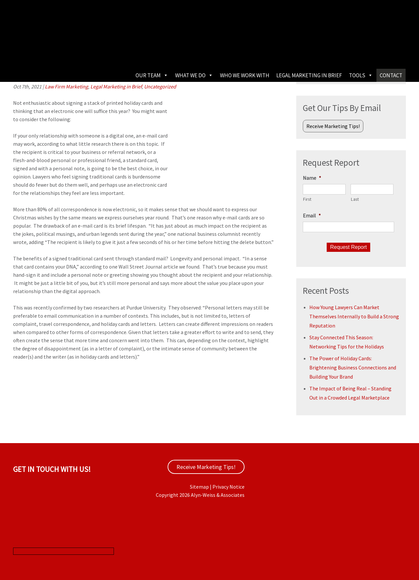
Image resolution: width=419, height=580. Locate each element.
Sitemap (199, 486)
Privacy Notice (228, 486)
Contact (391, 75)
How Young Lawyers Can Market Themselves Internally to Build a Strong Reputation (354, 316)
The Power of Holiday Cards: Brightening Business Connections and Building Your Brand (352, 367)
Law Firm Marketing (66, 86)
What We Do (194, 75)
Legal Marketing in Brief (309, 75)
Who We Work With (244, 75)
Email (312, 215)
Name (312, 178)
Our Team (152, 75)
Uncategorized (160, 86)
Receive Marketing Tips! (333, 126)
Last (355, 199)
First (307, 199)
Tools (361, 75)
